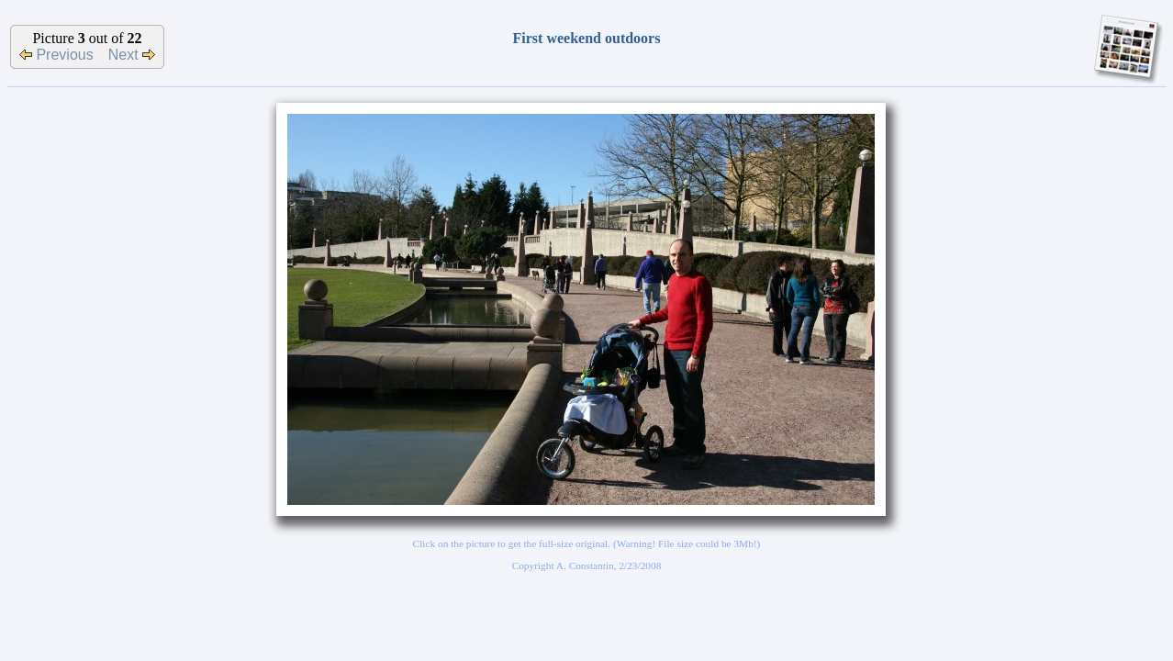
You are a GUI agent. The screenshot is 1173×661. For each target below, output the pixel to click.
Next (131, 54)
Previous (56, 54)
